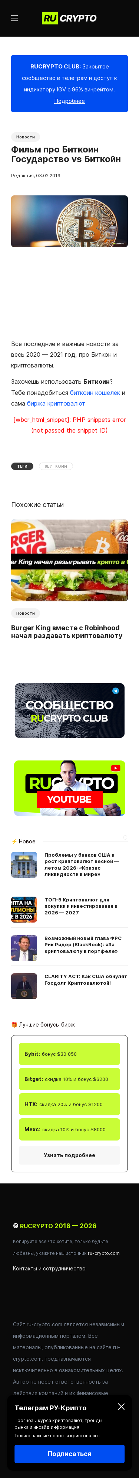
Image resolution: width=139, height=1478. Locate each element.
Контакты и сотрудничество (49, 1268)
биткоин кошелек (95, 392)
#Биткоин (56, 466)
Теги (22, 466)
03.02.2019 (48, 175)
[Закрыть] (121, 1408)
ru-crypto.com (104, 1253)
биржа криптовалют (56, 403)
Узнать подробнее (69, 1155)
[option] (69, 581)
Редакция (22, 175)
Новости (25, 137)
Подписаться (69, 1454)
